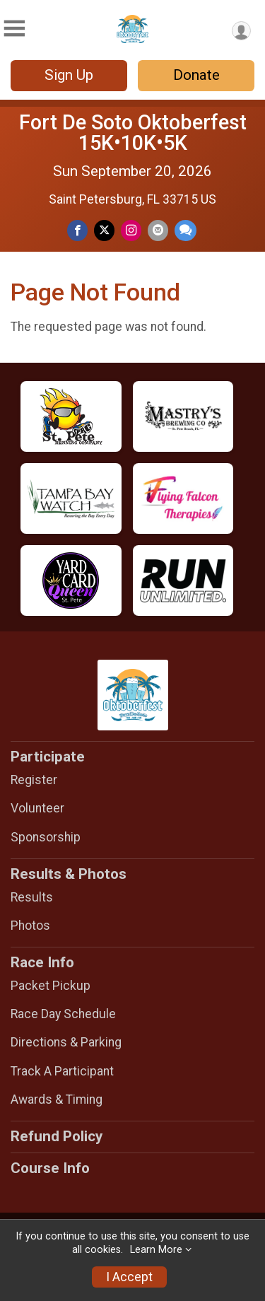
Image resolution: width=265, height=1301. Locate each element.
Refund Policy (56, 1136)
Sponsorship (46, 837)
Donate (196, 74)
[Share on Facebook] (77, 230)
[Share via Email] (158, 230)
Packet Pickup (50, 986)
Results (32, 897)
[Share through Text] (185, 230)
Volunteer (37, 808)
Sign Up (69, 74)
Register (34, 780)
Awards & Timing (56, 1099)
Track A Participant (62, 1071)
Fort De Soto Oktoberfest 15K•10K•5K (133, 132)
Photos (30, 925)
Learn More (156, 1250)
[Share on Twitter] (104, 230)
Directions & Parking (66, 1042)
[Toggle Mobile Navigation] (14, 28)
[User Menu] (241, 30)
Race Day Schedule (63, 1014)
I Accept (129, 1277)
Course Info (50, 1168)
